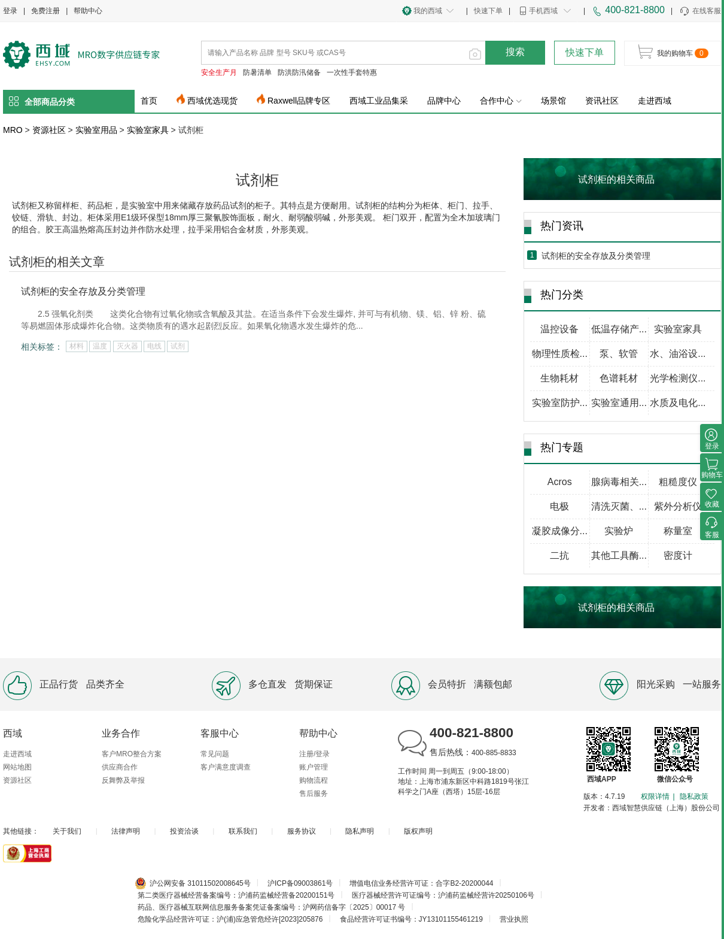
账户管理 (313, 767)
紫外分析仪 (678, 506)
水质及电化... (677, 403)
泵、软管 (619, 354)
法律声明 (125, 831)
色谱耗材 (619, 378)
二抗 (559, 555)
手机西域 (543, 11)
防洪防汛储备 (299, 72)
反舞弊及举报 (123, 780)
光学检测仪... (677, 378)
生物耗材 (559, 378)
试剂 (178, 346)
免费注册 (45, 11)
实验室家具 (148, 130)
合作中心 (501, 100)
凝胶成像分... (560, 531)
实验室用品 (96, 130)
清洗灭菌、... (619, 506)
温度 (100, 346)
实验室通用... (619, 403)
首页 (149, 100)
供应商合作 (120, 767)
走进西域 (654, 100)
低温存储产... (619, 329)
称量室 (678, 531)
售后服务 (313, 793)
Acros (559, 482)
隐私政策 (694, 796)
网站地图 (17, 767)
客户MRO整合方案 (132, 754)
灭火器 (127, 346)
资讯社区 (602, 100)
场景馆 (553, 100)
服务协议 (301, 831)
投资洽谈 (184, 831)
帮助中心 (88, 11)
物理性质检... (560, 354)
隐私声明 (359, 831)
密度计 (678, 555)
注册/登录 (314, 754)
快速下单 (488, 11)
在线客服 (700, 11)
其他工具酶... (619, 555)
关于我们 (67, 831)
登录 (10, 11)
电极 (559, 506)
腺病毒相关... (619, 482)
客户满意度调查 (225, 767)
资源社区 (49, 130)
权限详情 (655, 796)
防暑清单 (257, 72)
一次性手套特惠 (352, 72)
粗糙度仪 (678, 482)
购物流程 (313, 780)
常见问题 (214, 754)
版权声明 (418, 831)
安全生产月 (219, 72)
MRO (13, 130)
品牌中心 (444, 100)
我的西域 (427, 11)
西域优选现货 (212, 100)
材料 (76, 346)
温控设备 (559, 329)
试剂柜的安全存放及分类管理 (83, 291)
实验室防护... (560, 403)
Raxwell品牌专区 (298, 100)
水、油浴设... (677, 354)
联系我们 (243, 831)
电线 (154, 346)
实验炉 (618, 531)
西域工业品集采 (378, 100)
